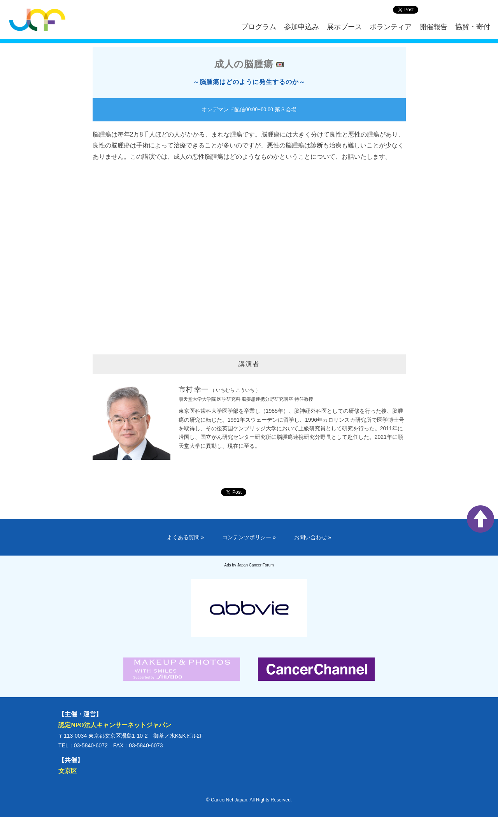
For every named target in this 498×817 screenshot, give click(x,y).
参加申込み (301, 27)
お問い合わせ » (312, 537)
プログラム (258, 27)
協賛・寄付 (472, 27)
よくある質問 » (185, 537)
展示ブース (344, 27)
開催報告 (433, 27)
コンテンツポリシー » (249, 537)
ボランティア (391, 27)
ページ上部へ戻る (480, 519)
